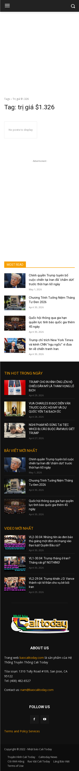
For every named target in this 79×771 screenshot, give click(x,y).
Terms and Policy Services (22, 731)
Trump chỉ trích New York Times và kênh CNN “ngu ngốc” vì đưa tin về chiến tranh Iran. (51, 344)
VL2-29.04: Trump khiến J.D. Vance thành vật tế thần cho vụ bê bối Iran (51, 583)
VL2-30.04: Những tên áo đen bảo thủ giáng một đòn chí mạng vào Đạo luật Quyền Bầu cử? (51, 541)
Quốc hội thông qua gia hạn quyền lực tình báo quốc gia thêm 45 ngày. (52, 322)
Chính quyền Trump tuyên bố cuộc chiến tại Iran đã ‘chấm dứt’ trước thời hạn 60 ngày (51, 279)
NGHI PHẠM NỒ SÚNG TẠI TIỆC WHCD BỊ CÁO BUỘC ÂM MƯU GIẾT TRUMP (52, 429)
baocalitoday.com (32, 658)
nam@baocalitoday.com (37, 690)
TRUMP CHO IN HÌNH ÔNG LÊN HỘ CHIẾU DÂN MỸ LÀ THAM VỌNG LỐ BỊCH (51, 386)
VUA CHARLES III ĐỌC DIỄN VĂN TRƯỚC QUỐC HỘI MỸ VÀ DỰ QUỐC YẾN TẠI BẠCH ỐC (49, 407)
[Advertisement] (39, 53)
